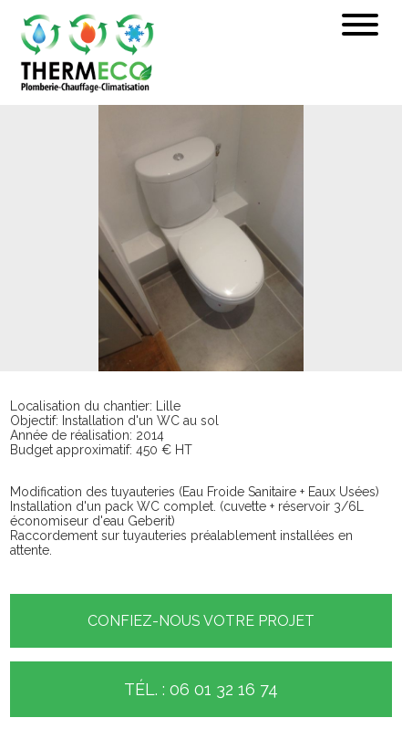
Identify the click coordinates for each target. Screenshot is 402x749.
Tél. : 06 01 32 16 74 (201, 689)
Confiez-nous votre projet (201, 620)
